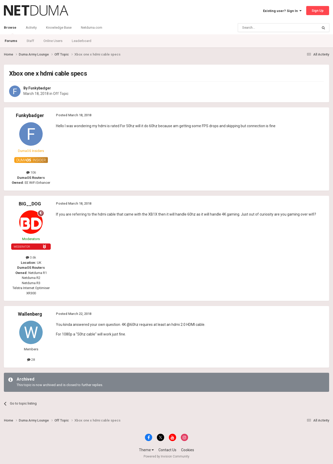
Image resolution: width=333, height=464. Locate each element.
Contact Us (167, 450)
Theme (146, 450)
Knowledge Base (59, 27)
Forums (11, 41)
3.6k (31, 257)
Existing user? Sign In (282, 11)
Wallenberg (30, 314)
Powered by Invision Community (166, 456)
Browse (10, 30)
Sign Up (318, 11)
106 (31, 172)
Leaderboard (81, 41)
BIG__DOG (30, 203)
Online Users (52, 41)
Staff (30, 41)
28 (31, 360)
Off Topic (60, 93)
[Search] (265, 27)
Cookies (187, 450)
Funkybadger (39, 88)
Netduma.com (91, 27)
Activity (31, 27)
